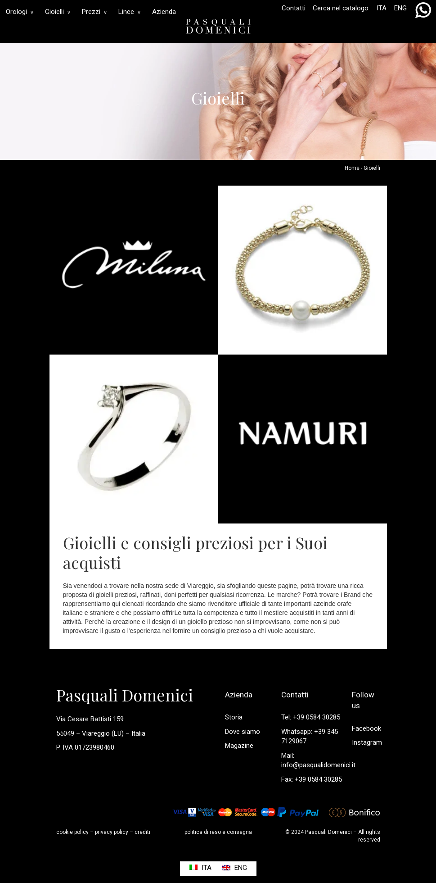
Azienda (164, 12)
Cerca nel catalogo (341, 8)
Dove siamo (242, 732)
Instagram (367, 742)
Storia (234, 717)
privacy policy (111, 832)
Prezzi (94, 12)
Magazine (239, 746)
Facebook (366, 728)
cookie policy (72, 832)
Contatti (294, 8)
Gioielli (57, 12)
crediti (142, 832)
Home (352, 168)
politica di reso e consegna (218, 832)
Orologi (19, 12)
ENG (400, 8)
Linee (129, 12)
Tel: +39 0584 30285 (310, 717)
